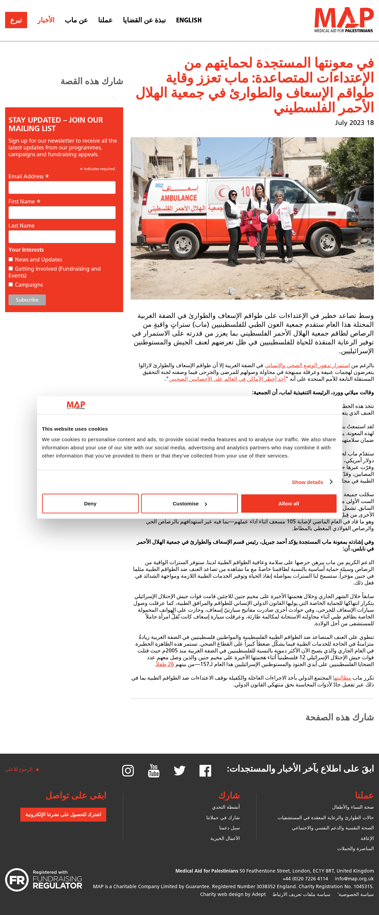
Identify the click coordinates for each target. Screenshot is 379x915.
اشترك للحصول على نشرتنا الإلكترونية (63, 815)
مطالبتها (342, 678)
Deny (90, 503)
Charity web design (222, 894)
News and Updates (38, 259)
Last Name (21, 225)
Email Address (28, 176)
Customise (190, 503)
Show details (307, 482)
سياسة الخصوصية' (355, 894)
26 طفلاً (165, 664)
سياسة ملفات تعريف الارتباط (301, 894)
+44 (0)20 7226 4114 (305, 879)
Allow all (289, 503)
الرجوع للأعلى (19, 769)
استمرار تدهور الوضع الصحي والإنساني (307, 365)
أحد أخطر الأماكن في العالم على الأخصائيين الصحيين (227, 379)
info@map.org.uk (354, 879)
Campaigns (29, 285)
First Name (24, 201)
